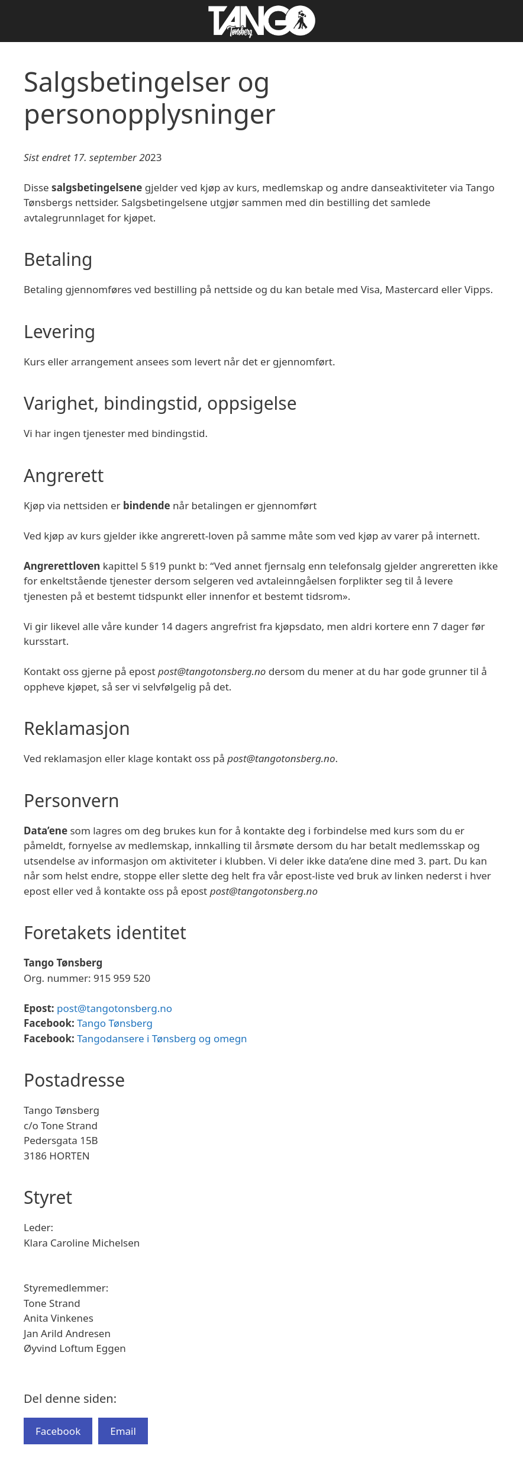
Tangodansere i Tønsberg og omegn (162, 1038)
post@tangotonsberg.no (114, 1008)
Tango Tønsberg (115, 1023)
